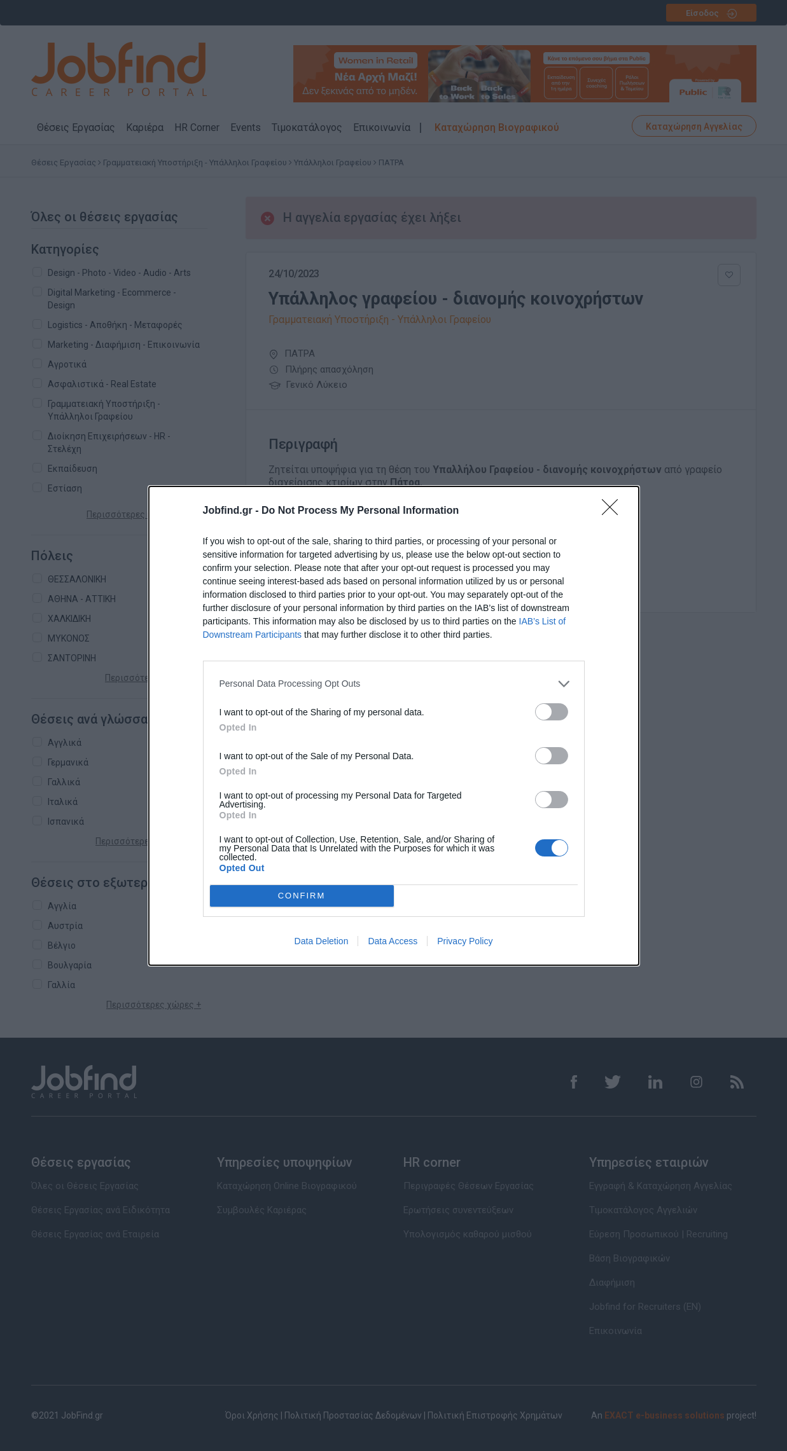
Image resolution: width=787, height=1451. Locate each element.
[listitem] (393, 684)
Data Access (392, 941)
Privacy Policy (464, 941)
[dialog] (394, 725)
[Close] (614, 511)
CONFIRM (302, 895)
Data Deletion (322, 941)
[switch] (551, 711)
